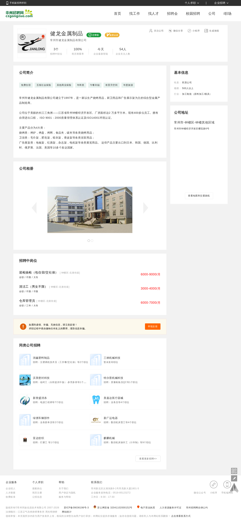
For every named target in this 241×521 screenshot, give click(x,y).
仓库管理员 (27, 300)
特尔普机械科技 (113, 377)
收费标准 (10, 497)
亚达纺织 (38, 438)
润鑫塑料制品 (41, 357)
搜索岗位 (37, 488)
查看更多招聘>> (148, 458)
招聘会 (172, 13)
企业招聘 (220, 2)
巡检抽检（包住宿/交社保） (38, 272)
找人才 (153, 13)
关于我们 (63, 488)
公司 (211, 13)
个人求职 (190, 2)
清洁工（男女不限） (33, 286)
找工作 (134, 13)
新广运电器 (111, 418)
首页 (117, 13)
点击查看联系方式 (180, 516)
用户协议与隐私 (67, 492)
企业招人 (10, 488)
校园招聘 (193, 13)
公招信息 (37, 497)
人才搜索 (10, 492)
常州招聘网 (19, 13)
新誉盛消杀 (40, 397)
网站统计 (67, 511)
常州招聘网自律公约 (197, 507)
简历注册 (37, 492)
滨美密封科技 (41, 377)
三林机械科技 (112, 357)
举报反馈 (153, 326)
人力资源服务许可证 (171, 507)
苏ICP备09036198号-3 (76, 507)
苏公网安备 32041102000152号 (113, 507)
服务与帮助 (65, 497)
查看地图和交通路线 (199, 195)
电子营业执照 (146, 507)
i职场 (228, 13)
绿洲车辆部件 (41, 418)
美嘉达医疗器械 (113, 397)
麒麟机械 (109, 438)
